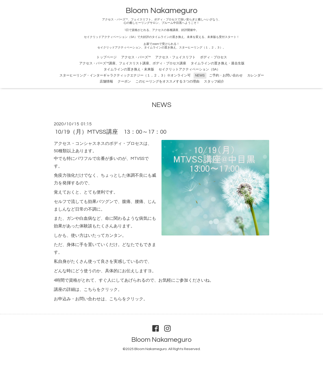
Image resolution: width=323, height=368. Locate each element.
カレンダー (255, 75)
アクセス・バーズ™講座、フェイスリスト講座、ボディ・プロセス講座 (132, 63)
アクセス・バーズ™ (136, 57)
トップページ (106, 57)
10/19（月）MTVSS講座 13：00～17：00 (110, 132)
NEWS (200, 75)
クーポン (124, 81)
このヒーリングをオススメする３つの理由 (167, 81)
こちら (90, 289)
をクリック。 (109, 289)
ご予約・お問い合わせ (226, 75)
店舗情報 (106, 81)
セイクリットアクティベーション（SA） (189, 69)
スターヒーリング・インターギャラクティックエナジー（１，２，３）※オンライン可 (125, 75)
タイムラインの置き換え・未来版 (129, 69)
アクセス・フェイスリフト (175, 57)
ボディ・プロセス (213, 57)
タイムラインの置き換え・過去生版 (217, 63)
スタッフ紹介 (214, 81)
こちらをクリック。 (128, 299)
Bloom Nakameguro (161, 10)
